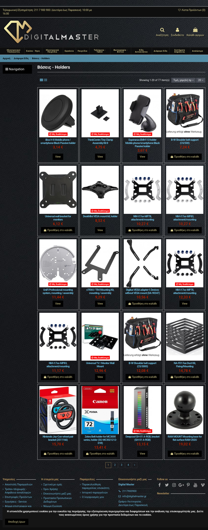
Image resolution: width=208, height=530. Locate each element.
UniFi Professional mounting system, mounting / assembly (58, 291)
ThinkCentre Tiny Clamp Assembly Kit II (100, 141)
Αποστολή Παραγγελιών (19, 484)
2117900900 (129, 491)
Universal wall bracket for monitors (58, 218)
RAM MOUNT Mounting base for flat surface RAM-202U (185, 438)
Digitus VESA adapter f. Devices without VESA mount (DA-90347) (142, 291)
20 (200, 80)
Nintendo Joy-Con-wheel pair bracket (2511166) (58, 438)
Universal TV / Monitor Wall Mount (100, 365)
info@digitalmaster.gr (134, 496)
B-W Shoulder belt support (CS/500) (184, 141)
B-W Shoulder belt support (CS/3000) (142, 365)
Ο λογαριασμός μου (93, 497)
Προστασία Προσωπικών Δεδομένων (57, 500)
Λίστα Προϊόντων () (191, 10)
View (58, 156)
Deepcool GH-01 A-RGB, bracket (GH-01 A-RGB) (143, 438)
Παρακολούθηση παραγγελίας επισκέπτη (95, 486)
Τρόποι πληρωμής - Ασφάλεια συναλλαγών (18, 491)
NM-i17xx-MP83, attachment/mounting (184, 218)
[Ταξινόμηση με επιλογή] (183, 80)
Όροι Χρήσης (50, 489)
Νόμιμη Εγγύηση (52, 506)
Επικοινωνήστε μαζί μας (57, 493)
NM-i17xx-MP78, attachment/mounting (142, 218)
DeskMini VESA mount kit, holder (100, 216)
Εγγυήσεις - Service (16, 501)
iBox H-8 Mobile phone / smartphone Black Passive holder (57, 141)
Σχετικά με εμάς (52, 484)
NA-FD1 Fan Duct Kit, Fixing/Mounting (185, 365)
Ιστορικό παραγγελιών (95, 492)
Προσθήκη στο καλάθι (184, 156)
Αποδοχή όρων (16, 521)
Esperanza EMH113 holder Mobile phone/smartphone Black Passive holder (142, 143)
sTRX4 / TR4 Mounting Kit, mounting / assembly (100, 291)
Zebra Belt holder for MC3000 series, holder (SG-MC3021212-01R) (100, 440)
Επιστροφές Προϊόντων (18, 497)
